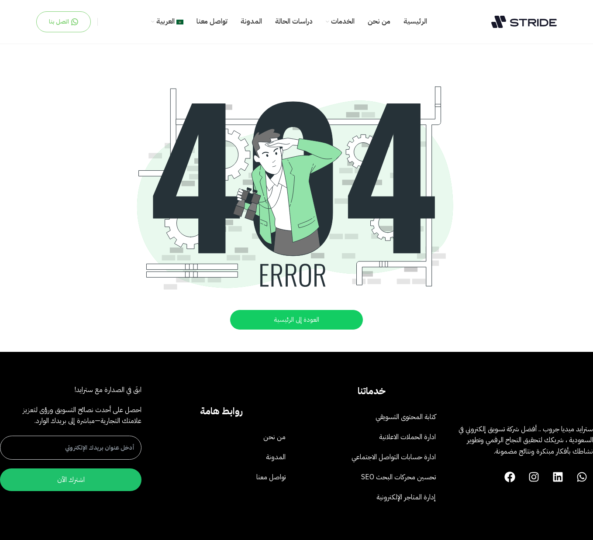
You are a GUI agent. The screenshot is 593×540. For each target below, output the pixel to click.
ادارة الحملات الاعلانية (407, 437)
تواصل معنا (271, 477)
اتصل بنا (63, 21)
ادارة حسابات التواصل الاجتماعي (394, 457)
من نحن (274, 437)
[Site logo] (524, 21)
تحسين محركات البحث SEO (398, 477)
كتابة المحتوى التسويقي (406, 417)
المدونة (276, 457)
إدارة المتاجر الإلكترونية (406, 497)
